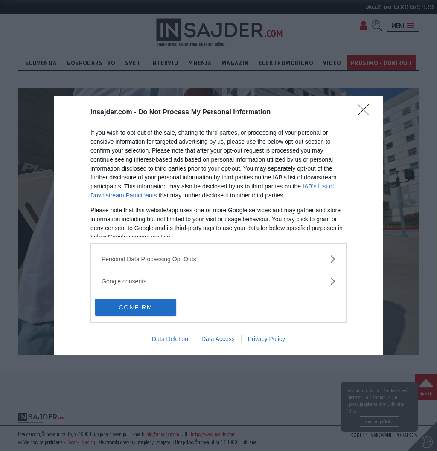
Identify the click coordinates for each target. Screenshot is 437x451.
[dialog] (218, 225)
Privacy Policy (266, 338)
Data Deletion (170, 338)
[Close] (366, 112)
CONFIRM (135, 307)
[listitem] (218, 258)
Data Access (218, 338)
